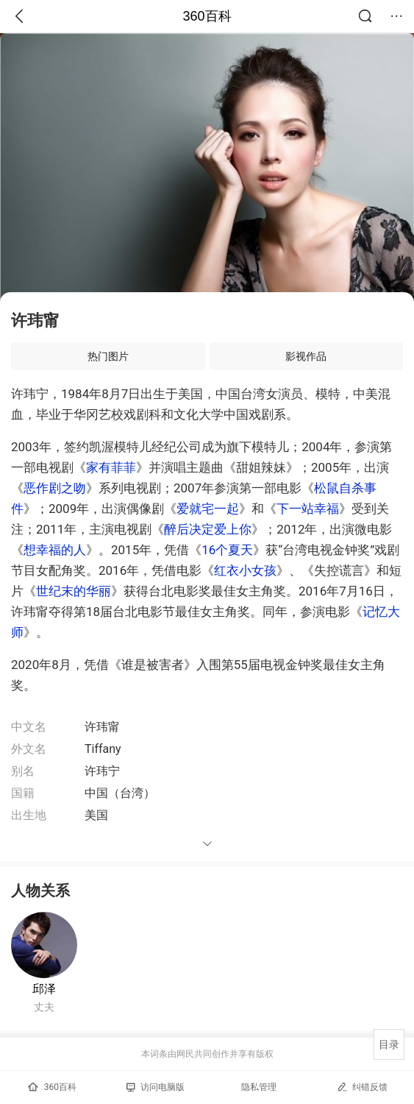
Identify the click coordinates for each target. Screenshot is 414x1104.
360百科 (206, 16)
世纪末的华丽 (73, 591)
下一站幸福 (307, 508)
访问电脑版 (155, 1087)
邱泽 (44, 989)
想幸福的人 (55, 549)
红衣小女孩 (245, 570)
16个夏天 (227, 549)
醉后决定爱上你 (207, 529)
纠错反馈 (362, 1086)
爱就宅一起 (207, 508)
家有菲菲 (111, 467)
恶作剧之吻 (55, 488)
